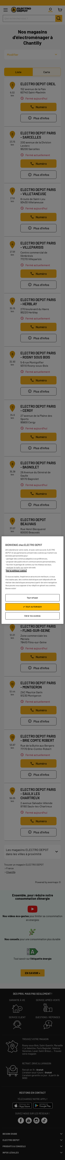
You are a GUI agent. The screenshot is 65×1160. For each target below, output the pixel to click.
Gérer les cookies (32, 616)
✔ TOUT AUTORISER (32, 607)
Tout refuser (32, 598)
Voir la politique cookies (16, 570)
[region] (32, 580)
